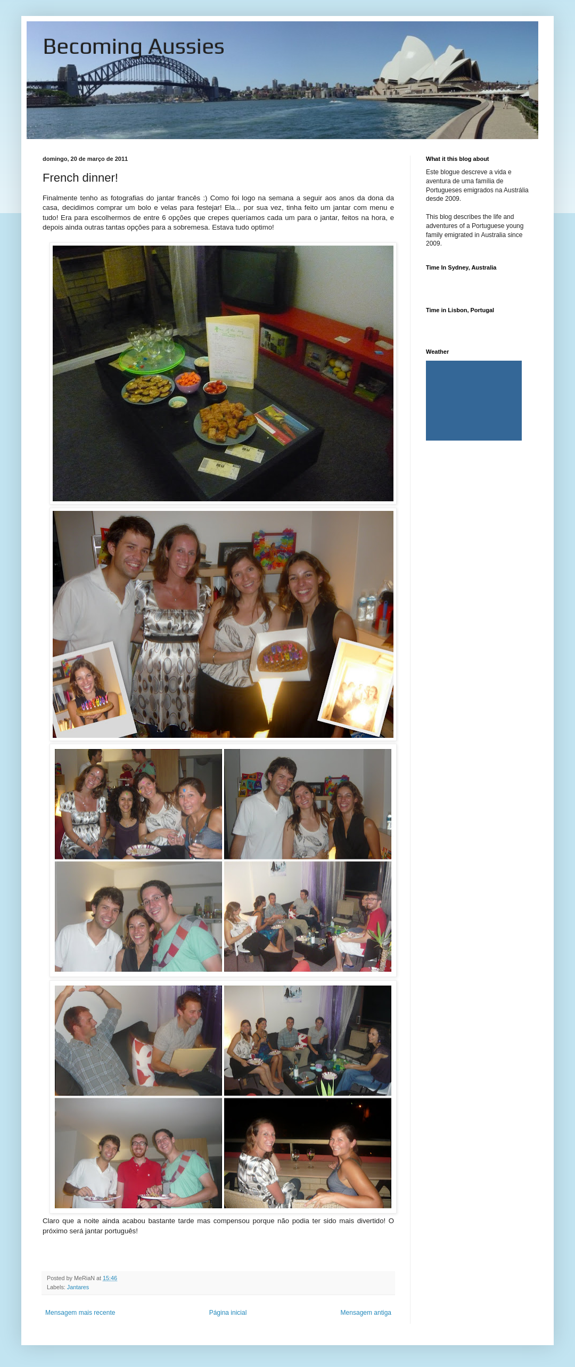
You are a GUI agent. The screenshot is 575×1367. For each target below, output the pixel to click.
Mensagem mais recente (80, 1312)
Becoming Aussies (134, 46)
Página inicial (228, 1312)
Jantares (78, 1287)
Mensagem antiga (366, 1312)
